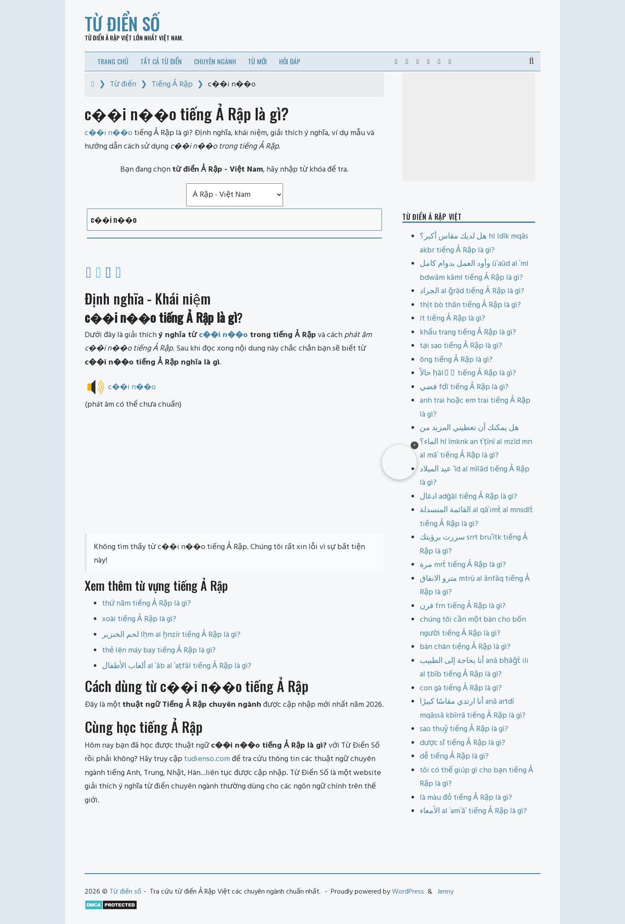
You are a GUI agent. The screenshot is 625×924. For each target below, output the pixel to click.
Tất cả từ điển (161, 61)
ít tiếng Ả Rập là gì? (452, 318)
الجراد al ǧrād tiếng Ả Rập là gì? (472, 291)
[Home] (93, 84)
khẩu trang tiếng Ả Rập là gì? (468, 332)
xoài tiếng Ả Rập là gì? (139, 619)
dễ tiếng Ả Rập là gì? (454, 756)
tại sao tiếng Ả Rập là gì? (461, 346)
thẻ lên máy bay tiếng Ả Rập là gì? (159, 650)
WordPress (408, 892)
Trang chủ (112, 61)
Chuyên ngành (215, 61)
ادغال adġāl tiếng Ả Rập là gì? (468, 496)
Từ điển (123, 84)
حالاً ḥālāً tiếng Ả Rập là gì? (468, 373)
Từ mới (257, 61)
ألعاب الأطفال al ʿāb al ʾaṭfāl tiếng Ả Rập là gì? (176, 666)
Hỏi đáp (289, 61)
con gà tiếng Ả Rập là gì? (461, 688)
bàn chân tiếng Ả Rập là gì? (465, 647)
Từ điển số (122, 23)
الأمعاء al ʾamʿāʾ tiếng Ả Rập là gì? (473, 811)
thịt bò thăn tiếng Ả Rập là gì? (470, 305)
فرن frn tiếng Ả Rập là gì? (463, 606)
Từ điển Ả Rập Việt (108, 37)
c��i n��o (223, 335)
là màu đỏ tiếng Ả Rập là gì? (466, 798)
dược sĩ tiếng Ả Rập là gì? (462, 743)
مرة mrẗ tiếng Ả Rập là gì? (463, 565)
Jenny (446, 892)
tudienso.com (207, 759)
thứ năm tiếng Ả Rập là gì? (146, 603)
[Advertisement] (234, 472)
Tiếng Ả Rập (172, 84)
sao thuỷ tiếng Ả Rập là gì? (464, 729)
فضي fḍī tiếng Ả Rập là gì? (464, 387)
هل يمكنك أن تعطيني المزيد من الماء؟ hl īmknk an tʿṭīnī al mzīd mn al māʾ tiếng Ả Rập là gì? (476, 442)
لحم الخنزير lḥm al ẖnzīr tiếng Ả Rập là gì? (171, 635)
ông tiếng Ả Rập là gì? (456, 360)
